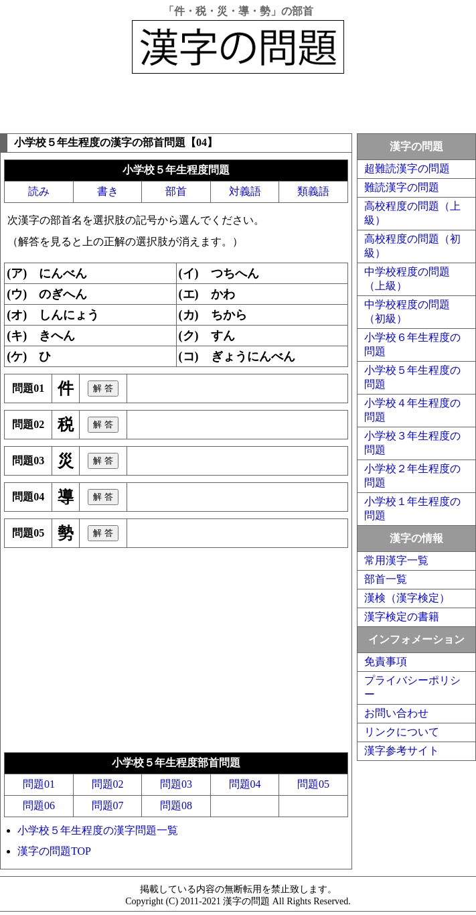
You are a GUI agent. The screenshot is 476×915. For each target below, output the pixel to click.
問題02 (108, 784)
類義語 (313, 191)
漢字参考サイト (401, 750)
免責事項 (385, 661)
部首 (176, 191)
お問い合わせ (396, 713)
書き (107, 191)
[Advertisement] (238, 100)
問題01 (39, 784)
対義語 (245, 191)
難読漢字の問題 (401, 187)
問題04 (245, 784)
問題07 (108, 805)
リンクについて (401, 731)
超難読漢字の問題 (407, 168)
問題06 (39, 805)
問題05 (313, 784)
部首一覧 (385, 579)
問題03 (176, 784)
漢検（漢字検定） (407, 598)
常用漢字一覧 (396, 560)
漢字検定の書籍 (401, 616)
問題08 (176, 805)
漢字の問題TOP (54, 851)
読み (39, 191)
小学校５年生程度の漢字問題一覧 (97, 830)
